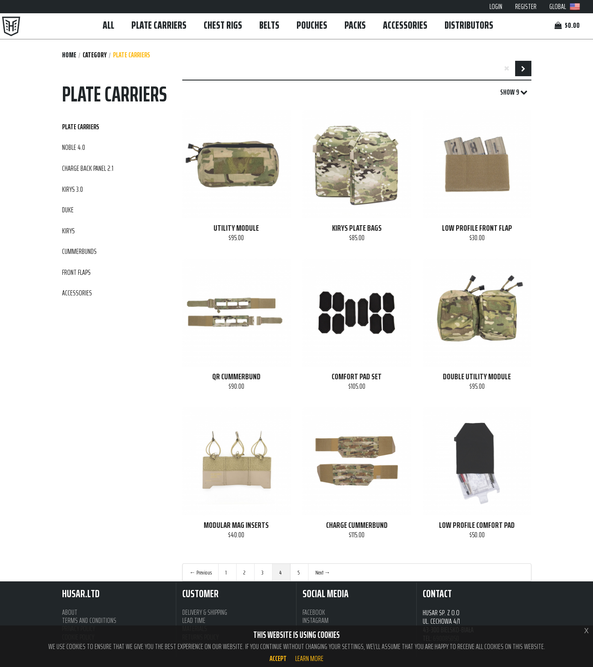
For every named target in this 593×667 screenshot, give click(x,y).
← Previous (201, 572)
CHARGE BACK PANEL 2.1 (87, 168)
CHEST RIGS (223, 25)
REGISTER (526, 6)
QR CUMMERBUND (236, 376)
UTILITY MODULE (236, 228)
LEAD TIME (193, 620)
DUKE (68, 209)
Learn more (309, 658)
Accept (278, 658)
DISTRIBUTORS (469, 25)
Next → (322, 572)
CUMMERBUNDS (79, 251)
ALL (108, 25)
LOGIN (495, 6)
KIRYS (68, 230)
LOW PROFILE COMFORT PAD (477, 525)
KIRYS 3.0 (72, 189)
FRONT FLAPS (76, 272)
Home (69, 55)
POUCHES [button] (311, 25)
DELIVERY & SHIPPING (204, 612)
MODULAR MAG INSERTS (236, 525)
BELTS (269, 25)
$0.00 (567, 25)
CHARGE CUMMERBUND (357, 525)
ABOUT (69, 612)
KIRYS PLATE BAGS (357, 228)
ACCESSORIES (405, 25)
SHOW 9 (514, 92)
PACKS (355, 25)
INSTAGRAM (315, 620)
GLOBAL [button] (564, 6)
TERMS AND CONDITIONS (89, 620)
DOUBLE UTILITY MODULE (477, 376)
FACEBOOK (313, 612)
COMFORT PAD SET (357, 376)
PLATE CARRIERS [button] (159, 25)
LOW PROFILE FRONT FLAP (477, 228)
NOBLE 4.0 (73, 147)
